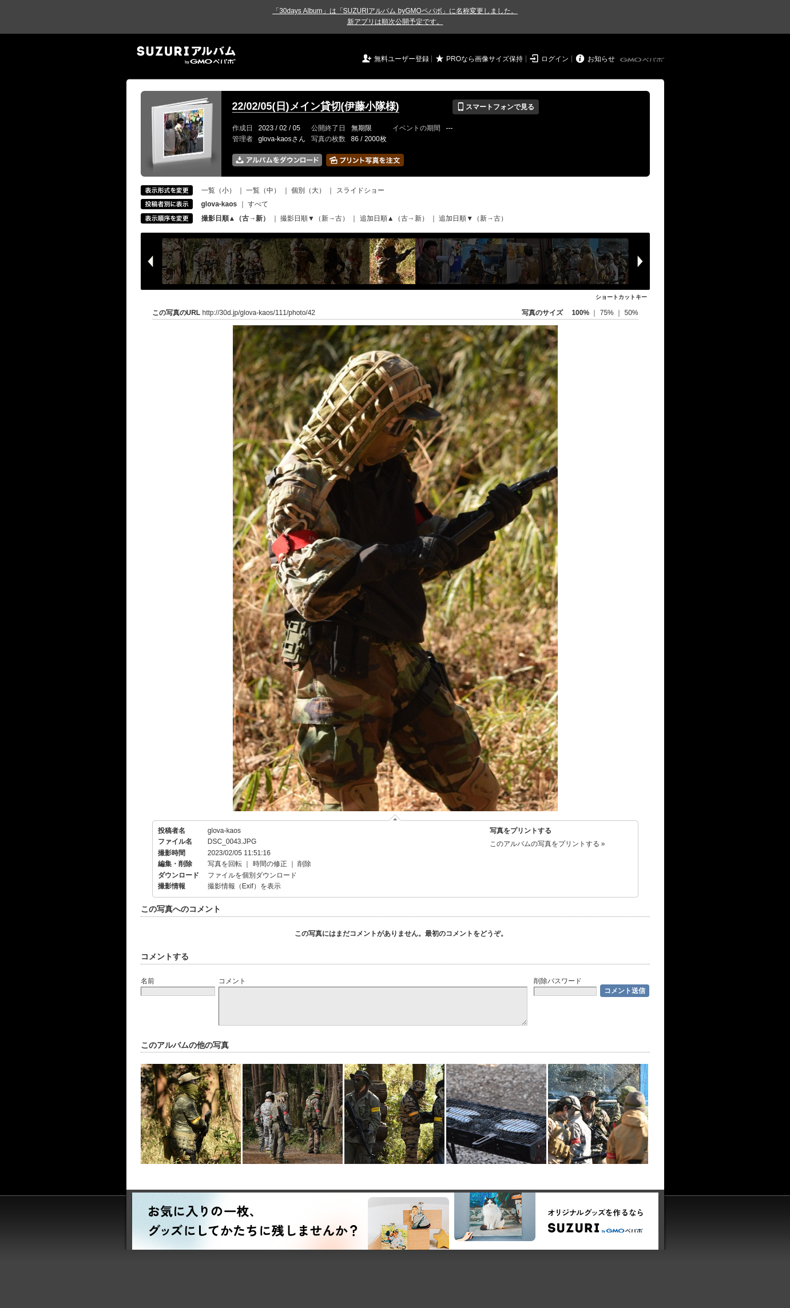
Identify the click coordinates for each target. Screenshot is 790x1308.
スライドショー (360, 190)
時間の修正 (270, 864)
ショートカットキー (621, 297)
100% (580, 313)
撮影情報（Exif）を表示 (244, 886)
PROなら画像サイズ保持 (484, 59)
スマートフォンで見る (495, 106)
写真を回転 (225, 864)
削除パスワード (558, 981)
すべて (258, 204)
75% (608, 313)
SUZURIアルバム (186, 55)
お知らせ (601, 59)
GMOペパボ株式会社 (643, 60)
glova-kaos (224, 831)
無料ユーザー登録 (401, 59)
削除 (304, 864)
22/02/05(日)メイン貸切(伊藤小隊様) (315, 106)
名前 (147, 981)
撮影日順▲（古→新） (235, 218)
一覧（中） (263, 190)
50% (631, 313)
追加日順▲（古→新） (394, 218)
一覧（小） (218, 190)
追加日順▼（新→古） (473, 218)
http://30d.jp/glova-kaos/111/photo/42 (259, 313)
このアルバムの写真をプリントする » (547, 844)
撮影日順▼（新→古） (314, 218)
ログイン (555, 59)
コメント (232, 981)
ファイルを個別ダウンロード (252, 875)
